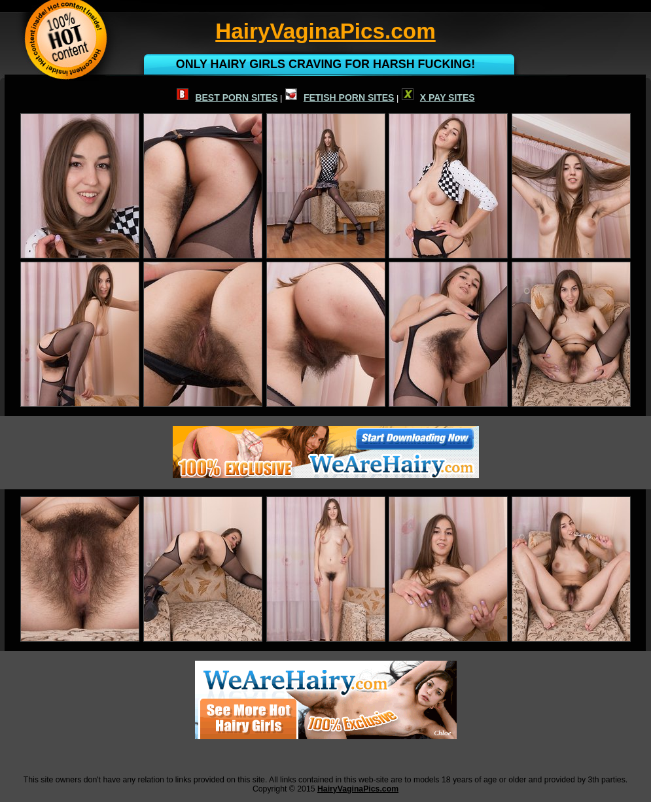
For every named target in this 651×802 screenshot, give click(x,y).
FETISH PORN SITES (339, 97)
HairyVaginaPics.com (357, 788)
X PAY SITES (438, 97)
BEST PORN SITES (227, 97)
